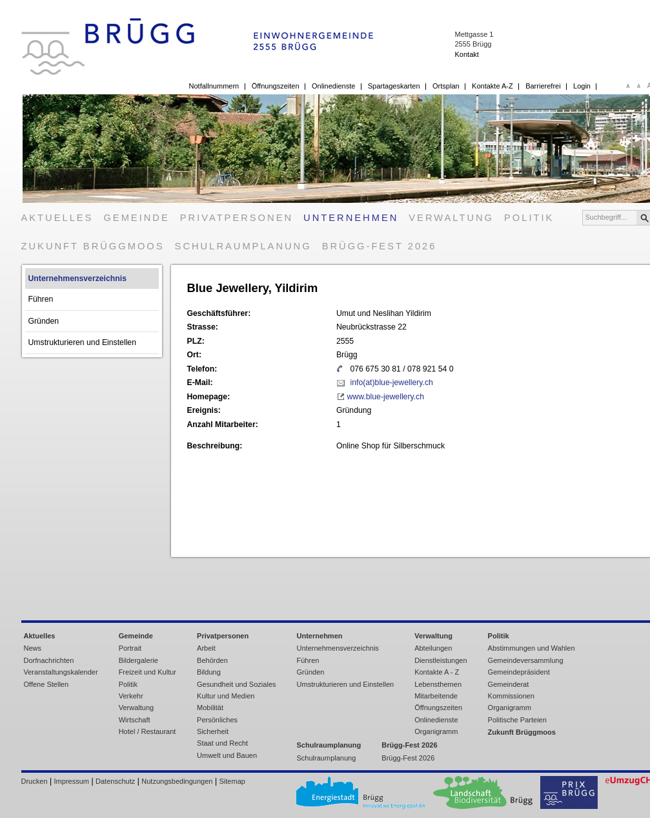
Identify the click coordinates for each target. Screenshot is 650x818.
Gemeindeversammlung (526, 660)
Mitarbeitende (436, 696)
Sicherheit (213, 731)
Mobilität (210, 707)
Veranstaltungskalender (61, 672)
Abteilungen (433, 648)
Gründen (43, 321)
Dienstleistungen (440, 660)
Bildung (209, 672)
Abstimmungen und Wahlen (531, 648)
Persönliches (217, 720)
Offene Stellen (46, 684)
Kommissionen (511, 696)
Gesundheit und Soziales (236, 684)
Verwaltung (451, 218)
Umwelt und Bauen (227, 755)
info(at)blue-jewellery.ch (391, 382)
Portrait (130, 648)
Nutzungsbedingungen (176, 781)
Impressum (71, 781)
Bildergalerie (138, 660)
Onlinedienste (333, 86)
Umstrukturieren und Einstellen (82, 342)
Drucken (34, 781)
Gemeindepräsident (519, 672)
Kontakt (466, 54)
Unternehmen (350, 218)
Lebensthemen (438, 684)
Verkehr (131, 696)
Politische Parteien (517, 720)
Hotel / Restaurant (147, 731)
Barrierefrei (542, 86)
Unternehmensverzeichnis (77, 278)
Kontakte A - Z (436, 672)
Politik (529, 218)
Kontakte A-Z (492, 86)
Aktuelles (57, 218)
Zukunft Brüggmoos (93, 246)
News (33, 648)
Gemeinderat (508, 684)
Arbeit (206, 648)
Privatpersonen (236, 218)
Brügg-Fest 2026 (379, 246)
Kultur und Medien (225, 696)
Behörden (212, 660)
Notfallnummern (214, 86)
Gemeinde (136, 218)
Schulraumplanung (243, 246)
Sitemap (232, 781)
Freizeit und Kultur (147, 672)
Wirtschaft (134, 720)
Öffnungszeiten (276, 86)
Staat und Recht (222, 743)
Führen (41, 299)
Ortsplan (446, 86)
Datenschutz (115, 781)
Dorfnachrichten (49, 660)
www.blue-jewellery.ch (385, 396)
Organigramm (436, 731)
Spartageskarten (394, 86)
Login (582, 86)
